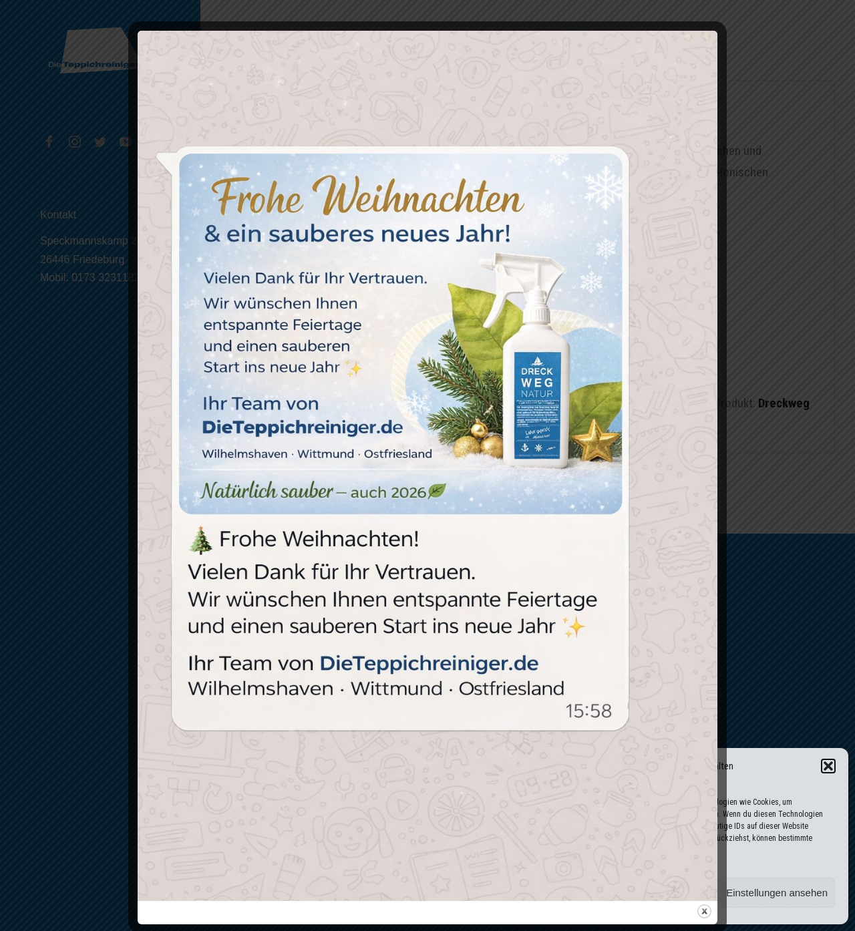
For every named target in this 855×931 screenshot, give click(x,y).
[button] (828, 766)
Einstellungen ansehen (777, 892)
